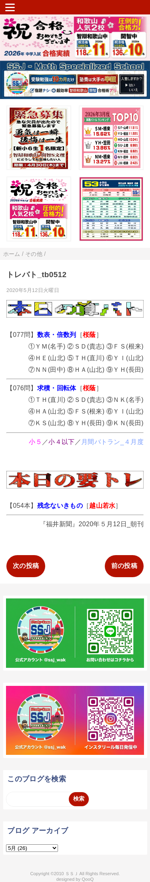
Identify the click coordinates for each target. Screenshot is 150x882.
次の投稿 (26, 565)
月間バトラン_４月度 (112, 441)
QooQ (88, 879)
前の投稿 (124, 565)
